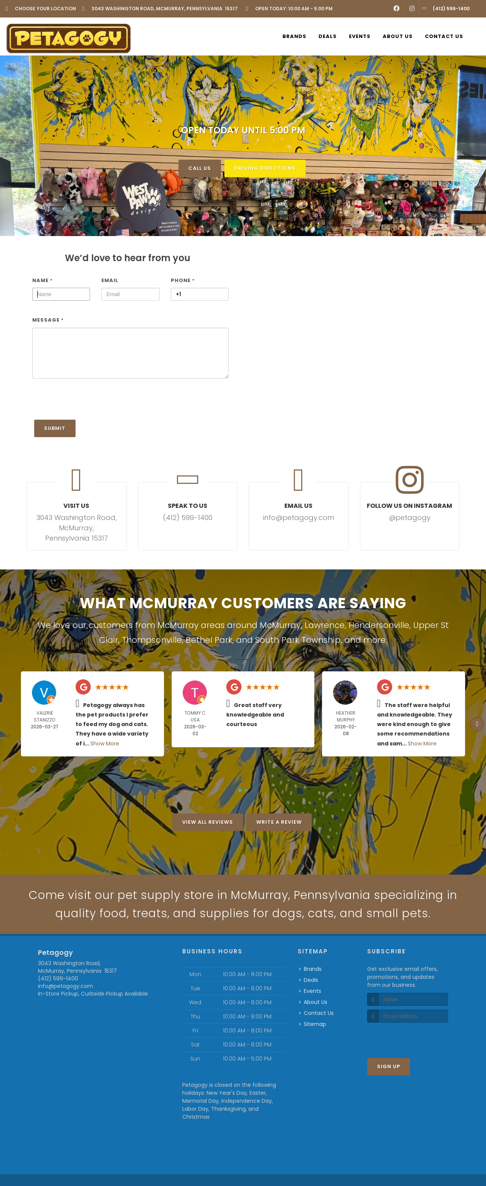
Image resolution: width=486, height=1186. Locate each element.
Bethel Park (209, 640)
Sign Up (388, 1066)
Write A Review (279, 822)
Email (109, 280)
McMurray (280, 625)
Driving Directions (265, 167)
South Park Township (298, 640)
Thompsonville (152, 640)
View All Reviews (207, 822)
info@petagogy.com (65, 986)
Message (48, 319)
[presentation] (90, 402)
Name (42, 280)
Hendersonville (379, 625)
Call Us (199, 167)
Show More (104, 743)
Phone (183, 280)
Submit (55, 427)
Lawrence (325, 625)
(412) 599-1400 (58, 978)
